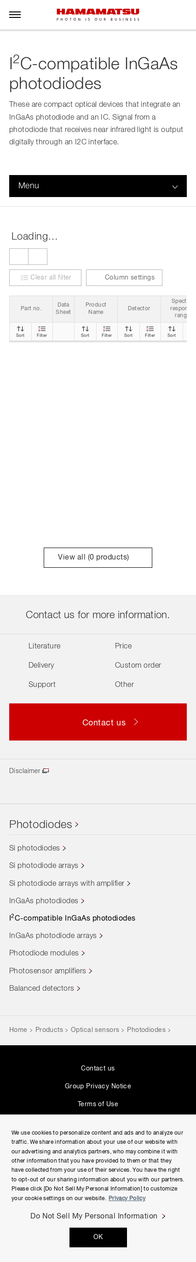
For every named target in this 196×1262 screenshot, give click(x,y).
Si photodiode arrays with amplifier (67, 884)
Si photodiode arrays (44, 866)
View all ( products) (98, 557)
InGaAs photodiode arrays (53, 936)
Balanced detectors (42, 989)
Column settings (124, 277)
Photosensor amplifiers (47, 971)
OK (98, 1237)
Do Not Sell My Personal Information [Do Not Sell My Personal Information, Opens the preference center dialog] (94, 1216)
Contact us (98, 1068)
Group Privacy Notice (98, 1086)
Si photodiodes (34, 848)
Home (18, 1030)
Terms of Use (98, 1104)
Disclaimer (24, 771)
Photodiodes (41, 824)
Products (49, 1030)
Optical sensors (95, 1030)
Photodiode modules (44, 953)
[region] (98, 1188)
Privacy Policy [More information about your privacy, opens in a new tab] (127, 1199)
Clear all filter (51, 277)
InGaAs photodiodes (44, 901)
